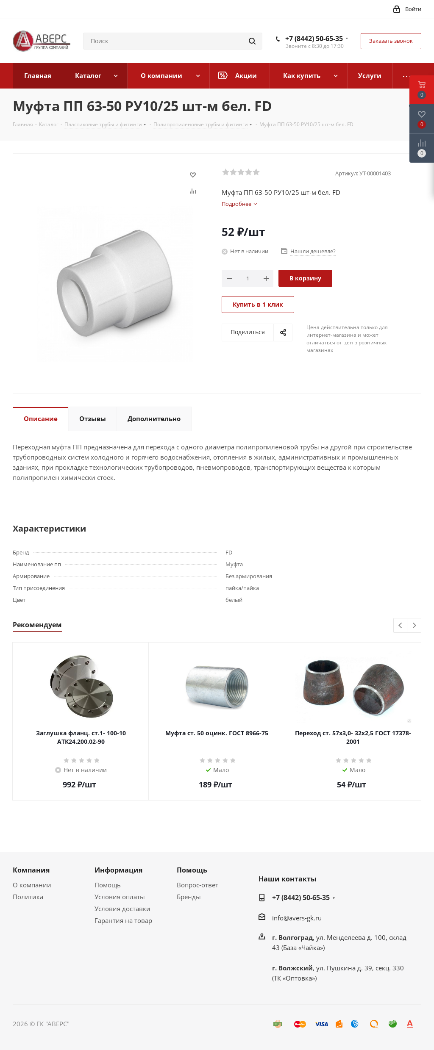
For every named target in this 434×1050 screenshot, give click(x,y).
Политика (28, 896)
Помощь (108, 885)
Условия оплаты (120, 896)
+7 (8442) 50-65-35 (314, 38)
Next (414, 625)
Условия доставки (122, 908)
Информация (118, 870)
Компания (31, 870)
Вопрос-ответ (197, 885)
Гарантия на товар (123, 920)
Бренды (189, 896)
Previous (401, 625)
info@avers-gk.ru (297, 918)
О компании (32, 885)
